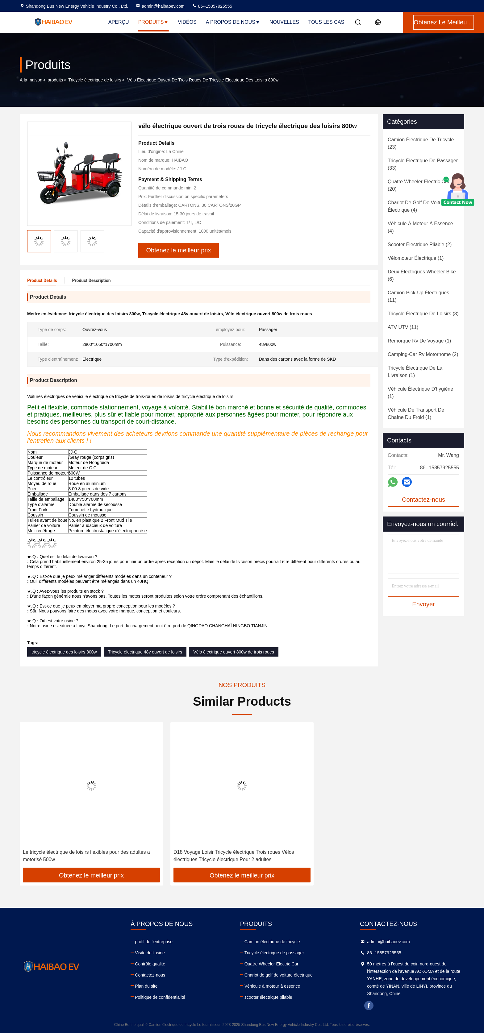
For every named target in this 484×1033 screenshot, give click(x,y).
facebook (368, 1005)
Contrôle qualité (150, 963)
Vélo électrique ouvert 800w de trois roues (233, 651)
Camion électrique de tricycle (272, 941)
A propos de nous (233, 22)
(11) (418, 296)
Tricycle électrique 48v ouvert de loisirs (145, 651)
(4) (417, 206)
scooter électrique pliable (268, 997)
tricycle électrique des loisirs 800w (64, 651)
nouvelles (284, 22)
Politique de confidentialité (160, 997)
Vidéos (187, 22)
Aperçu (118, 22)
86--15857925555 (212, 6)
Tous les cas (326, 22)
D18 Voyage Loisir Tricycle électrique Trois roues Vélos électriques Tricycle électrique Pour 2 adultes (233, 855)
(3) (423, 313)
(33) (423, 164)
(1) (416, 258)
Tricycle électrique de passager (274, 952)
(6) (422, 275)
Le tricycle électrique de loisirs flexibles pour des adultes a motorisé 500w (86, 855)
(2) (420, 244)
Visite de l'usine (150, 952)
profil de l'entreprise (154, 941)
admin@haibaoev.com (160, 6)
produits (55, 79)
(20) (418, 185)
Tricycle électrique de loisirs (94, 79)
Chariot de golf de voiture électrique (278, 975)
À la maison (31, 79)
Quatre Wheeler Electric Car (271, 963)
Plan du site (146, 986)
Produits (153, 22)
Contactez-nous (150, 975)
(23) (421, 143)
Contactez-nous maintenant (423, 501)
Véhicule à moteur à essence (272, 986)
